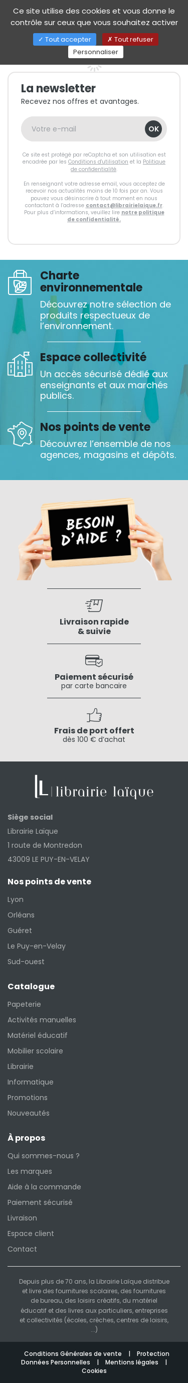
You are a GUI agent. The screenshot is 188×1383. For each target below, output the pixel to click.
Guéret (20, 931)
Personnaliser (95, 52)
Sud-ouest (26, 962)
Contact (22, 1249)
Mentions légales (132, 1362)
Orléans (21, 915)
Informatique (31, 1082)
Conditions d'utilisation (98, 162)
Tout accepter (64, 39)
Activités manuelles (42, 1020)
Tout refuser (130, 39)
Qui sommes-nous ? (44, 1156)
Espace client (31, 1233)
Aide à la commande (44, 1187)
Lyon (16, 899)
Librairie (21, 1066)
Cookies (94, 1370)
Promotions (28, 1098)
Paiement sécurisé (40, 1202)
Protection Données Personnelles (95, 1357)
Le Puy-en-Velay (37, 946)
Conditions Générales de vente (73, 1353)
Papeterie (24, 1004)
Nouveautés (29, 1113)
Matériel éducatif (38, 1035)
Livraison (22, 1218)
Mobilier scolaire (35, 1051)
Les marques (30, 1171)
